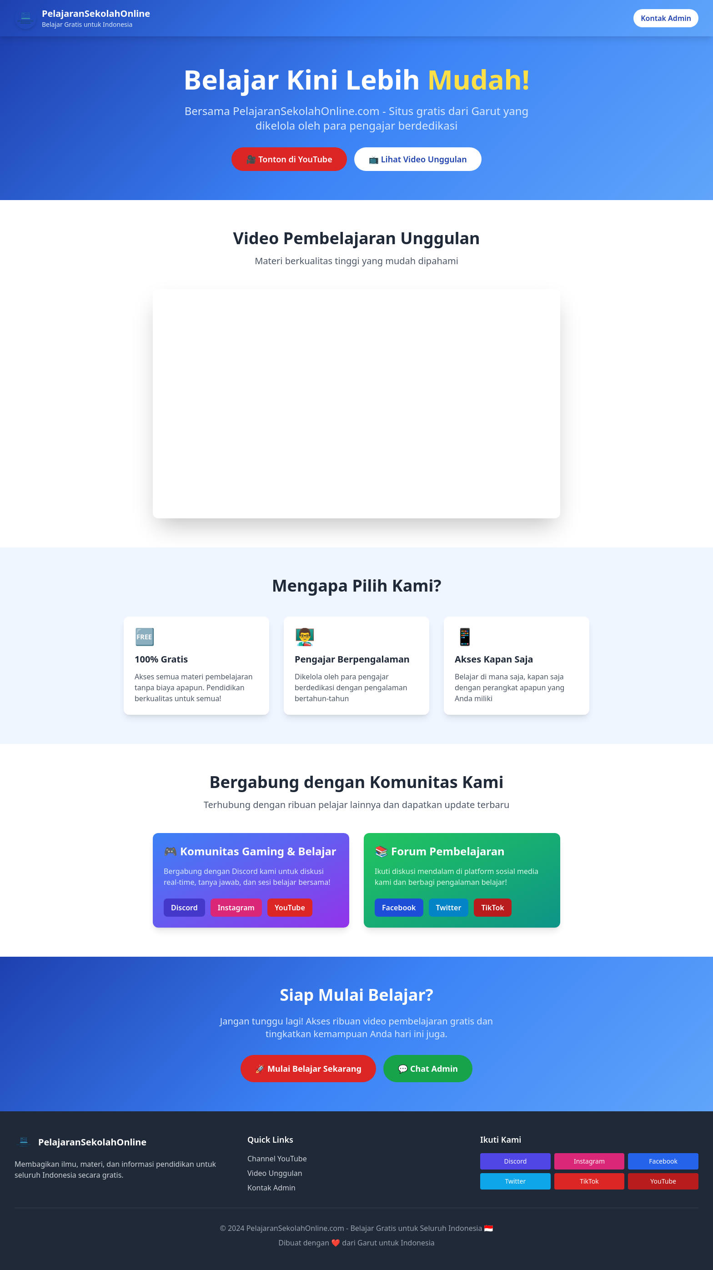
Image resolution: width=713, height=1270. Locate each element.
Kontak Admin (666, 18)
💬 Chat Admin (428, 1068)
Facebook (399, 908)
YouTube (290, 908)
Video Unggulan (274, 1173)
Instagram (236, 908)
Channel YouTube (277, 1159)
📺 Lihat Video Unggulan (418, 159)
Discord (184, 908)
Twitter (449, 908)
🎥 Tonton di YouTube (289, 159)
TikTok (492, 908)
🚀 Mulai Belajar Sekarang (308, 1068)
